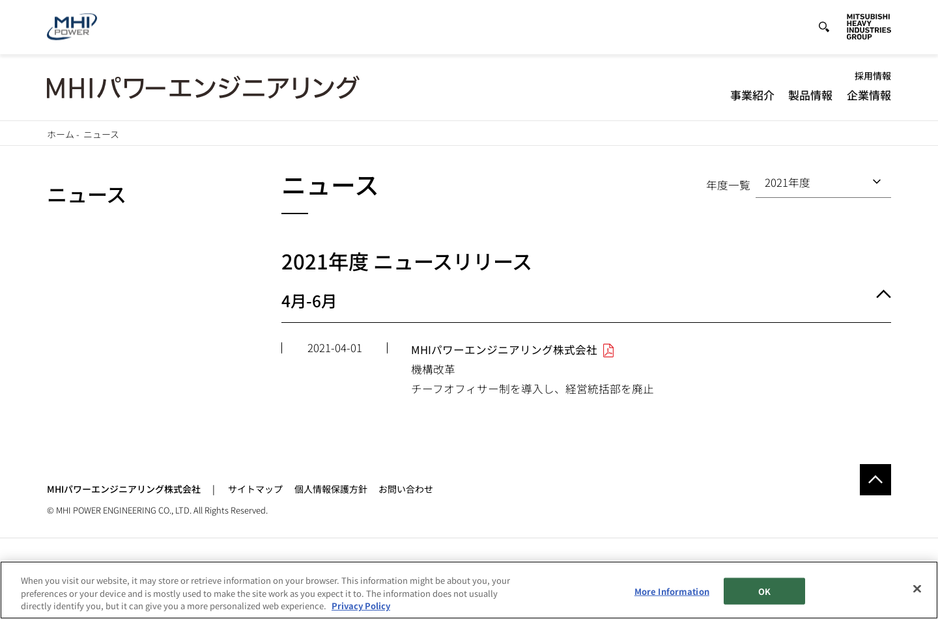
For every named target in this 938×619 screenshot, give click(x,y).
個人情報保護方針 (330, 488)
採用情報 (873, 75)
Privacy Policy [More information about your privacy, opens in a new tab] (361, 612)
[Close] (917, 594)
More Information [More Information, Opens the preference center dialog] (671, 597)
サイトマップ (255, 488)
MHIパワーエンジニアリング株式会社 (124, 488)
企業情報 (869, 95)
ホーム (60, 134)
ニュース (86, 193)
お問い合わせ (405, 488)
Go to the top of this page (875, 479)
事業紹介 (752, 95)
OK (764, 597)
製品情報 (810, 95)
